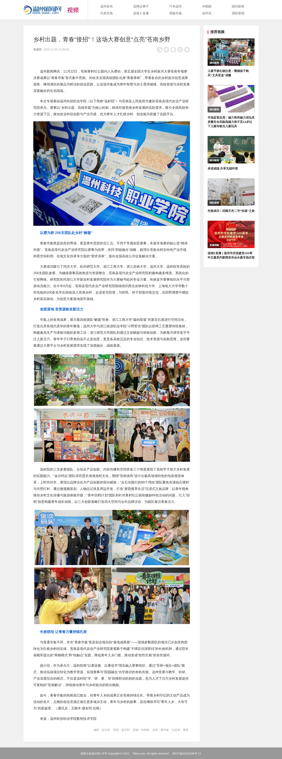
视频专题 (175, 13)
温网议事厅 (141, 6)
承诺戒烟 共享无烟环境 (223, 168)
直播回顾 (214, 245)
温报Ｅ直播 (141, 13)
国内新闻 (238, 6)
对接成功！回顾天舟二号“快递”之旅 (231, 210)
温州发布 (106, 6)
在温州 (37, 49)
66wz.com (139, 753)
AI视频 (206, 6)
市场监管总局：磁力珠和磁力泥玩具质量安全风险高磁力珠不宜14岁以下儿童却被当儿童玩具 (231, 122)
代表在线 (106, 13)
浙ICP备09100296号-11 (186, 753)
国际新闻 (238, 13)
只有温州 (175, 6)
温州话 (207, 13)
